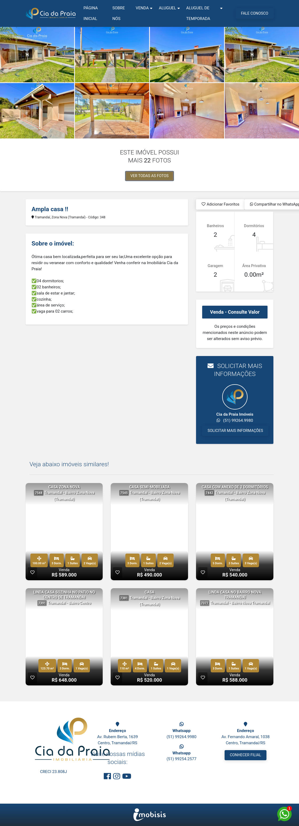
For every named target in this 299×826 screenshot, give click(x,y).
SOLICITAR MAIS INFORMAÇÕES (235, 430)
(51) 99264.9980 (181, 736)
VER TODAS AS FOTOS (149, 176)
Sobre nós (118, 13)
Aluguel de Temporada (198, 13)
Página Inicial (90, 13)
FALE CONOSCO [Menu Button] (254, 13)
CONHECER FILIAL (245, 755)
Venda (142, 8)
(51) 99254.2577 (181, 759)
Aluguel (167, 8)
